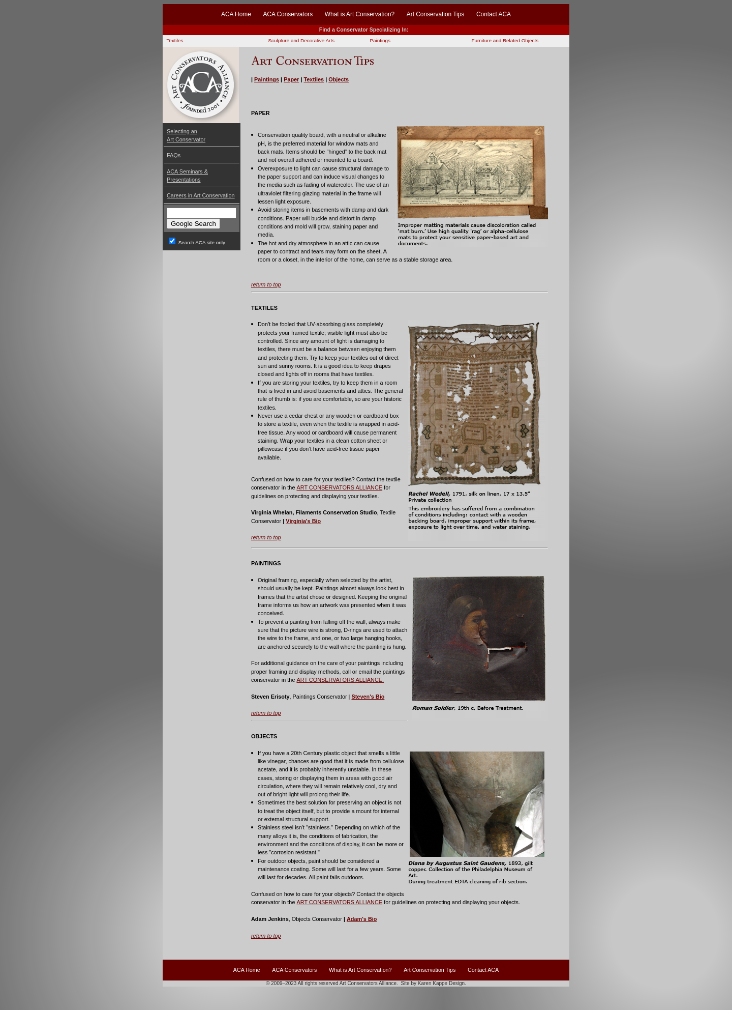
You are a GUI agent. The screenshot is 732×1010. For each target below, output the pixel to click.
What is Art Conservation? (359, 14)
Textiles (174, 40)
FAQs (173, 155)
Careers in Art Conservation (201, 195)
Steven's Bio (367, 697)
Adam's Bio (362, 919)
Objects (338, 79)
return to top (266, 284)
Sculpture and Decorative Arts (301, 40)
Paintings (380, 40)
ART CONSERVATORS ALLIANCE (339, 487)
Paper (291, 79)
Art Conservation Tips (436, 14)
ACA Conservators (288, 14)
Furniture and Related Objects (504, 40)
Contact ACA (493, 14)
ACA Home (236, 14)
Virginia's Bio (303, 521)
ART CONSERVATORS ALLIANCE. (340, 680)
